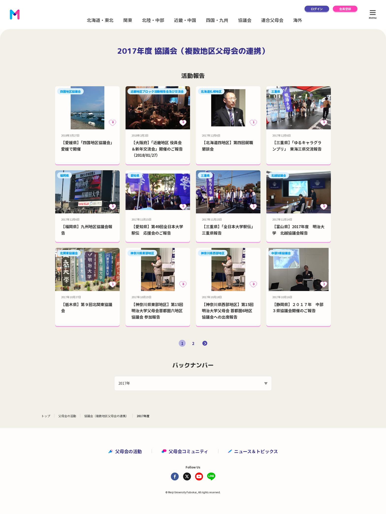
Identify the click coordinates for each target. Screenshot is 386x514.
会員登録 (345, 9)
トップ (45, 416)
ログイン (317, 9)
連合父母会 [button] (272, 20)
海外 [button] (297, 20)
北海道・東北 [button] (100, 20)
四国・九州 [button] (217, 20)
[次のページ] (204, 343)
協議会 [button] (244, 20)
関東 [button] (127, 20)
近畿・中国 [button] (185, 20)
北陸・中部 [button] (153, 20)
